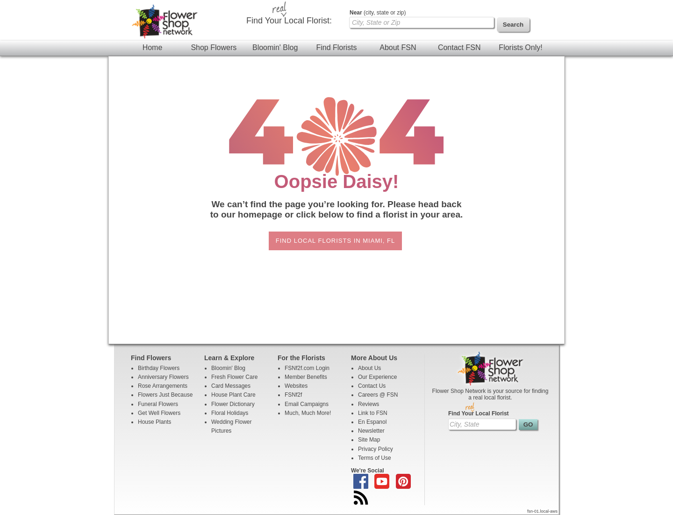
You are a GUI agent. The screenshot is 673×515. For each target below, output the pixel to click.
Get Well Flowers (159, 413)
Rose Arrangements (162, 386)
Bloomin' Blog (275, 47)
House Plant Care (233, 395)
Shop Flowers (213, 47)
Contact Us (372, 386)
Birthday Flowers (158, 368)
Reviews (368, 404)
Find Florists (336, 47)
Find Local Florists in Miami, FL (335, 240)
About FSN (397, 47)
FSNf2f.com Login (307, 368)
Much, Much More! (308, 413)
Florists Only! (520, 47)
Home (153, 47)
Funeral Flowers (158, 404)
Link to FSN (372, 413)
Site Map (369, 439)
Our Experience (377, 377)
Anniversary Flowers (163, 377)
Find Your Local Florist (478, 413)
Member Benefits (306, 377)
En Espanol (372, 422)
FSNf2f (293, 395)
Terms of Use (374, 458)
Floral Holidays (229, 413)
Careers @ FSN (378, 395)
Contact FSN (459, 47)
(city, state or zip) (378, 12)
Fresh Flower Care (234, 377)
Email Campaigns (307, 404)
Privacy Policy (375, 449)
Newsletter (371, 431)
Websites (296, 386)
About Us (369, 368)
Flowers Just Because (165, 395)
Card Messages (231, 386)
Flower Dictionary (233, 404)
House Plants (154, 422)
